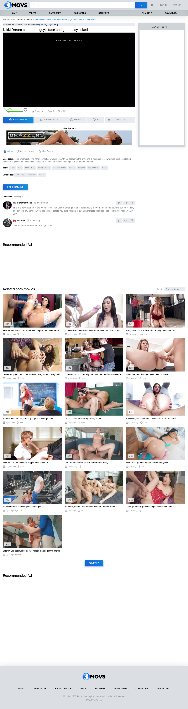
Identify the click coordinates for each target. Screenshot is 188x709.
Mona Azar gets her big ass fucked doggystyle (147, 463)
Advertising (120, 688)
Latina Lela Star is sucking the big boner (83, 418)
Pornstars (80, 13)
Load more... (94, 563)
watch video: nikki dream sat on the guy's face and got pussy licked (65, 19)
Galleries (103, 13)
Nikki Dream (47, 151)
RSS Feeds (100, 688)
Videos (32, 13)
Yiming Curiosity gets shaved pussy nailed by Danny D (150, 507)
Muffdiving (20, 175)
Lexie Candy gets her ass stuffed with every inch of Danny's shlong (32, 374)
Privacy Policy (63, 688)
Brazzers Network (27, 151)
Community (171, 13)
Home (14, 13)
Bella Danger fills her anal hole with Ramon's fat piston (151, 418)
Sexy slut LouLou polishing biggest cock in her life (25, 463)
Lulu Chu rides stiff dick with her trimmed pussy (86, 463)
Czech (12, 168)
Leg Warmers (93, 168)
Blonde (72, 168)
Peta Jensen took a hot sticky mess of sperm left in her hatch (31, 330)
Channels (147, 13)
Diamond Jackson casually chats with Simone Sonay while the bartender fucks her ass (94, 374)
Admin (10, 151)
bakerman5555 (24, 202)
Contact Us (142, 688)
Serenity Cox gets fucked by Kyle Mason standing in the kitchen (31, 551)
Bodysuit (81, 168)
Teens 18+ (32, 175)
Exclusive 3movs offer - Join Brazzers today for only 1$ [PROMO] (30, 25)
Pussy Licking (43, 168)
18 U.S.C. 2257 (163, 688)
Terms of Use (39, 688)
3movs (99, 700)
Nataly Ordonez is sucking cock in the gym (22, 507)
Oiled (104, 168)
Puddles (21, 220)
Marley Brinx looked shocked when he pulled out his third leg (92, 330)
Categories (55, 13)
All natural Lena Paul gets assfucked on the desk (148, 374)
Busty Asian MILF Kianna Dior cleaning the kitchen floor (151, 330)
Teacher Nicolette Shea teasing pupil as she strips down (28, 418)
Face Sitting (30, 168)
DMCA (83, 688)
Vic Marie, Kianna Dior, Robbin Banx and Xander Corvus (90, 507)
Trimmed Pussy (59, 168)
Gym (20, 168)
